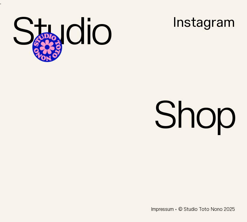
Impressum (163, 209)
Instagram (204, 22)
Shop (194, 116)
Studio (61, 32)
